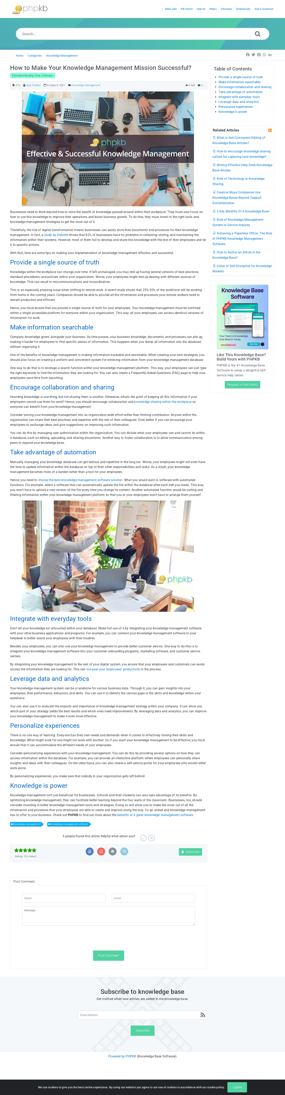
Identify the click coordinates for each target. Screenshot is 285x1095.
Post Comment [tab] (24, 881)
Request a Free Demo (242, 384)
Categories (35, 55)
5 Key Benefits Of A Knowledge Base (240, 211)
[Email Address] (142, 1015)
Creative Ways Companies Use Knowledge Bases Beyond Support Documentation (236, 197)
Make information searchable (239, 82)
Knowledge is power (232, 112)
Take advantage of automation (240, 92)
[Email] (153, 898)
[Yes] (143, 836)
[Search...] (142, 34)
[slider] (25, 850)
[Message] (108, 916)
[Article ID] (13, 85)
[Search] (258, 33)
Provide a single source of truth (240, 77)
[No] (151, 836)
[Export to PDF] (101, 851)
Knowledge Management (62, 55)
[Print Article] (112, 851)
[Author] (24, 85)
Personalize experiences (235, 107)
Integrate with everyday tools (239, 97)
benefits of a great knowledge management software (155, 815)
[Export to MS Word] (89, 851)
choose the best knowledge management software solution (80, 480)
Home (19, 55)
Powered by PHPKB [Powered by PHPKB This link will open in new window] (122, 1056)
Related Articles (226, 130)
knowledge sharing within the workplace (163, 402)
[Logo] (30, 9)
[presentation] (52, 938)
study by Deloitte (55, 235)
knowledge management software (69, 824)
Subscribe (190, 852)
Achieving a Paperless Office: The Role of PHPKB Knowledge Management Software (242, 238)
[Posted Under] (69, 85)
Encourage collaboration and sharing (244, 87)
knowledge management (27, 824)
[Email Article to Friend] (124, 851)
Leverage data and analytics (238, 102)
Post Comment (108, 955)
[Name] (64, 898)
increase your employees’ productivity (113, 669)
